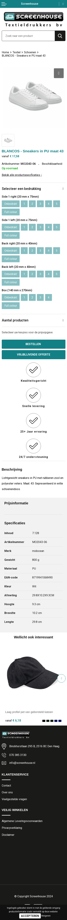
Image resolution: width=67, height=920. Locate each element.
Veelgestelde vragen (14, 799)
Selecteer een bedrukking (21, 189)
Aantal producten (15, 320)
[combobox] (28, 36)
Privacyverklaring (12, 828)
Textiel (16, 52)
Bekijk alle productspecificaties (22, 175)
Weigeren (46, 916)
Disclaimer (8, 834)
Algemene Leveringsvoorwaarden (22, 821)
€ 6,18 (13, 720)
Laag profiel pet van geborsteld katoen (29, 711)
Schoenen (30, 52)
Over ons (7, 792)
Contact (6, 785)
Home (5, 52)
